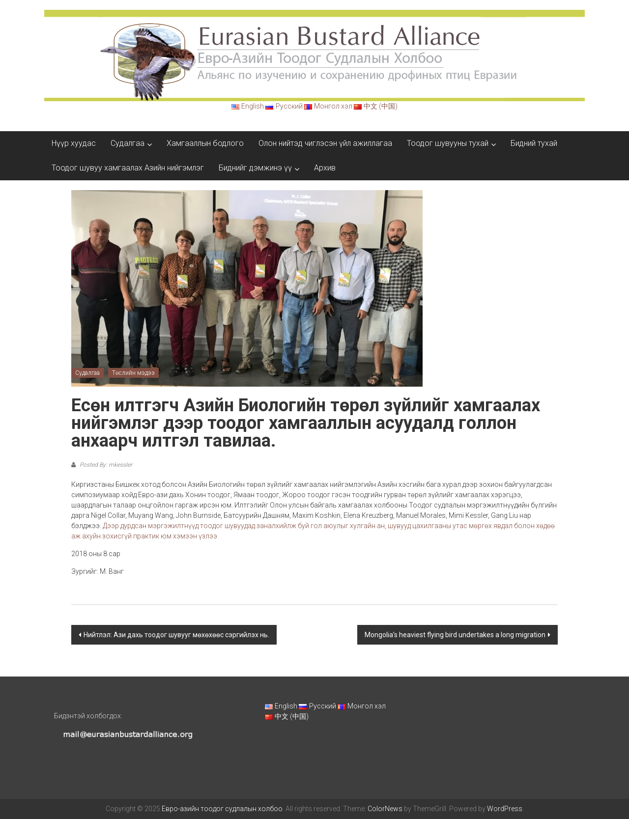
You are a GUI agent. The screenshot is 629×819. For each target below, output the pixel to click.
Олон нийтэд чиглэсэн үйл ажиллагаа (325, 143)
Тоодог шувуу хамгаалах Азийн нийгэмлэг (128, 167)
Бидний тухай (534, 143)
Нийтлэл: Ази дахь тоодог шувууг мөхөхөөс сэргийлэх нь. (176, 635)
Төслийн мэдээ (133, 372)
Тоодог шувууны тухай (447, 143)
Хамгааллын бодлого (205, 143)
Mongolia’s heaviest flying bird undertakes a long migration (455, 635)
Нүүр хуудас (74, 143)
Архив (325, 167)
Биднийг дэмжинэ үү (255, 167)
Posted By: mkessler (105, 464)
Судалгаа (127, 143)
